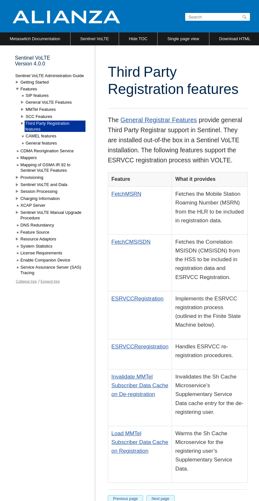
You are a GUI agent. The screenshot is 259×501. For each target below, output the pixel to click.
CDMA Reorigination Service (47, 150)
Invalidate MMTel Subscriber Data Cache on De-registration (139, 385)
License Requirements (41, 252)
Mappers (28, 157)
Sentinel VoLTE (94, 38)
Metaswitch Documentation (35, 38)
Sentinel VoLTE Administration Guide (49, 75)
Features (28, 89)
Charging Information (40, 198)
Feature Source (35, 232)
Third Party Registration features (47, 126)
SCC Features (39, 116)
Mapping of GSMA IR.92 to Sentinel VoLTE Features (45, 167)
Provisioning (31, 177)
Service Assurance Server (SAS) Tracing (50, 270)
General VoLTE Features (49, 102)
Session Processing (38, 191)
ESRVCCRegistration (137, 299)
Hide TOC (138, 38)
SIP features (37, 95)
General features (41, 143)
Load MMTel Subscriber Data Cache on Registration (139, 442)
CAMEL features (41, 136)
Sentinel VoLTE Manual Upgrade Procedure (50, 215)
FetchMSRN (126, 194)
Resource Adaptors (38, 239)
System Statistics (36, 246)
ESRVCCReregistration (139, 347)
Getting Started (34, 82)
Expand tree (50, 281)
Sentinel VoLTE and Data (43, 184)
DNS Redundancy (37, 225)
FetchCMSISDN (131, 242)
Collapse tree (26, 281)
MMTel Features (41, 109)
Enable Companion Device (45, 260)
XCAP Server (32, 205)
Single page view (183, 38)
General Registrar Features (158, 119)
